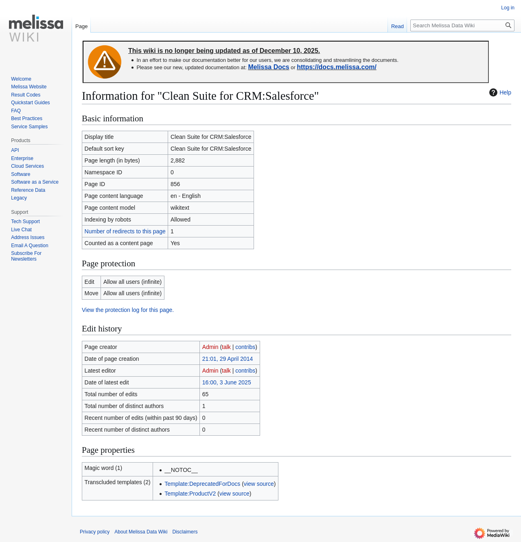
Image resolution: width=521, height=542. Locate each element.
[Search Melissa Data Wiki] (462, 25)
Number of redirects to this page (125, 231)
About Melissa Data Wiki (140, 532)
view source (259, 484)
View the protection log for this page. (128, 310)
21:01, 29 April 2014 (227, 358)
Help (499, 92)
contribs (245, 347)
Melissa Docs (268, 67)
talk (226, 347)
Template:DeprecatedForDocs (202, 484)
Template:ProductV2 (190, 493)
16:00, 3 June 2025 (226, 382)
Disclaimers (184, 532)
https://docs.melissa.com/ (337, 67)
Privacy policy (94, 532)
